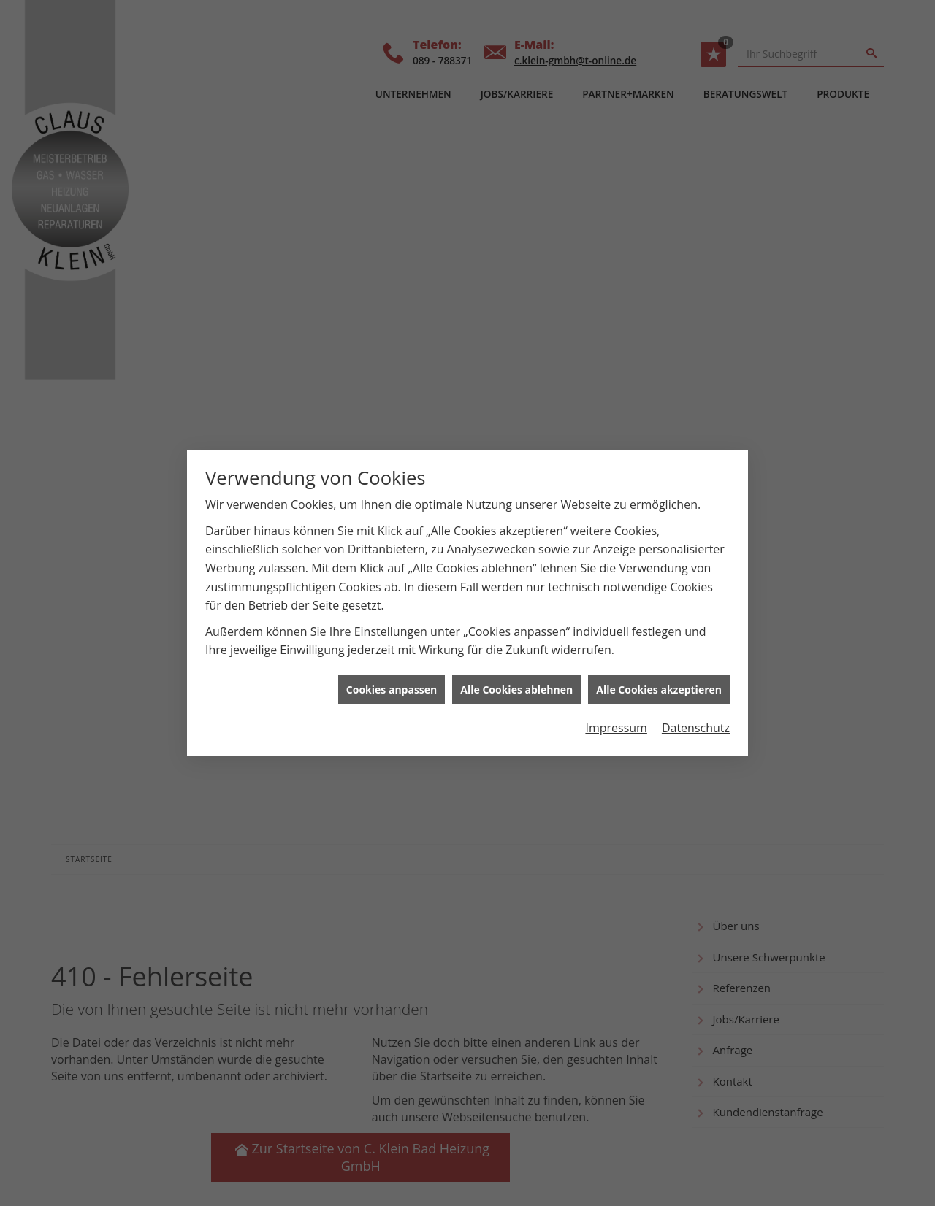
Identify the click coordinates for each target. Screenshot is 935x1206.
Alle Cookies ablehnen (516, 676)
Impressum (615, 715)
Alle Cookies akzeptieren (659, 676)
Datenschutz (696, 715)
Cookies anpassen (391, 676)
